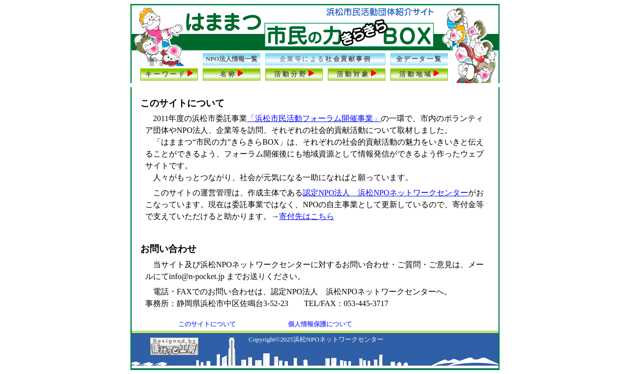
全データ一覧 (419, 59)
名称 (232, 73)
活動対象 (357, 73)
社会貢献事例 (326, 59)
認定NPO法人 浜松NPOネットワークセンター (385, 192)
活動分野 (294, 73)
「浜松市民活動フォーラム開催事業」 (314, 118)
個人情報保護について (320, 324)
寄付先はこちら (306, 216)
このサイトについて (207, 324)
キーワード (169, 73)
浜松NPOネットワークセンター (338, 339)
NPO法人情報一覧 (231, 59)
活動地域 (419, 73)
